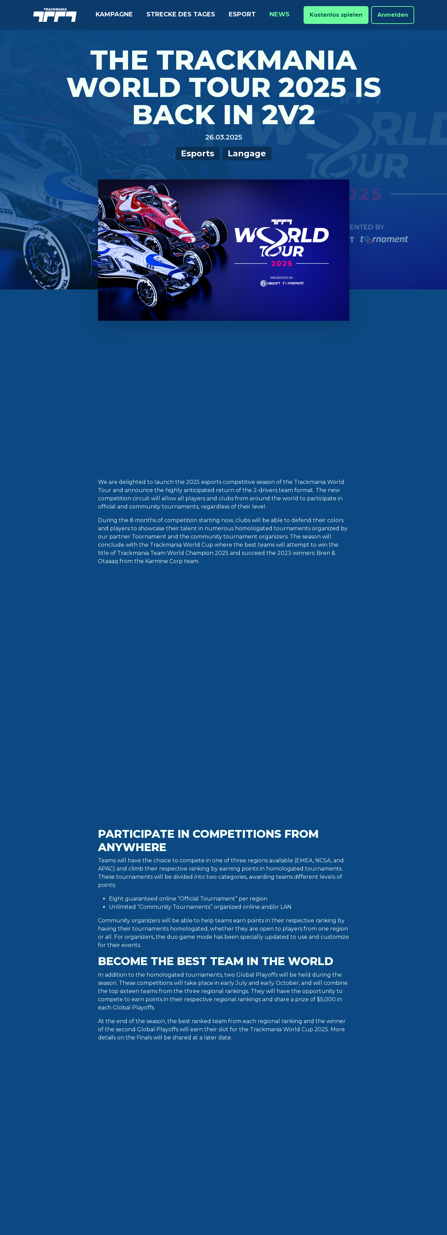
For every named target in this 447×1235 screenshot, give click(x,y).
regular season (223, 949)
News (279, 14)
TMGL (276, 949)
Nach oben (223, 1009)
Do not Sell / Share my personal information (321, 1203)
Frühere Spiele (217, 1113)
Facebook (287, 1061)
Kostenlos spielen (336, 15)
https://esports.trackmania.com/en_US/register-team (226, 873)
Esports (197, 153)
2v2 (127, 949)
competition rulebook (162, 900)
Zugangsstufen (219, 1050)
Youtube (285, 1083)
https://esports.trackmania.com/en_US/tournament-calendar (180, 922)
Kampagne (114, 14)
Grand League (179, 949)
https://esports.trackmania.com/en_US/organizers (251, 887)
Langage (247, 153)
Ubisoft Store (138, 1050)
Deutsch (363, 1050)
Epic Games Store (143, 1061)
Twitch (282, 1094)
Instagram (288, 1072)
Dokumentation (219, 1061)
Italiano (363, 1094)
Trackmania (290, 1105)
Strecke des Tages (180, 14)
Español (363, 1072)
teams (255, 949)
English (362, 1061)
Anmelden (392, 15)
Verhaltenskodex (222, 1102)
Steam (125, 1072)
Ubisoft (284, 1115)
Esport (242, 14)
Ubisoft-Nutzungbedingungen (228, 1203)
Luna (123, 1105)
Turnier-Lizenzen (221, 1124)
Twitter (284, 1050)
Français (364, 1083)
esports (146, 949)
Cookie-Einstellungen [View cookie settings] (70, 1203)
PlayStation (134, 1083)
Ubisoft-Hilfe (214, 1072)
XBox (123, 1094)
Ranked (49, 1072)
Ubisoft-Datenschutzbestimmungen (143, 1203)
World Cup (130, 957)
